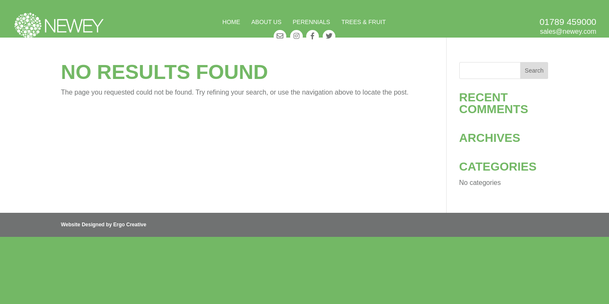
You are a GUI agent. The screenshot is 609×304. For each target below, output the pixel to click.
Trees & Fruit (363, 22)
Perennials (311, 22)
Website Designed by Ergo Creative (103, 225)
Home (231, 22)
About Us (266, 22)
